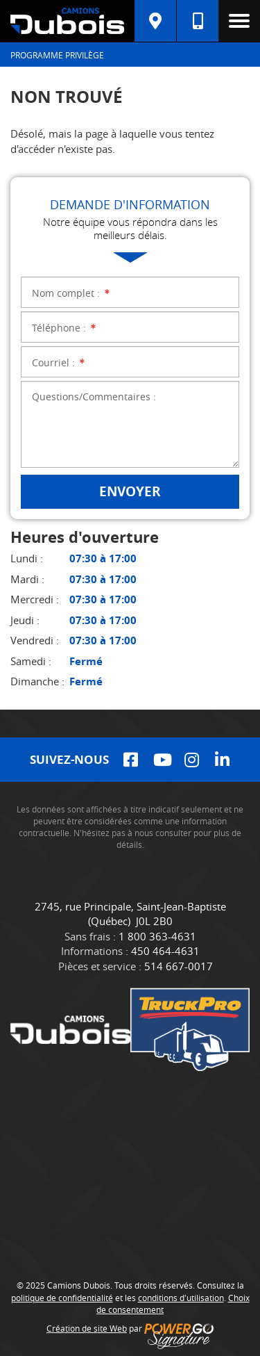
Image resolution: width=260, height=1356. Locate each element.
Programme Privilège (57, 54)
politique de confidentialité (62, 1297)
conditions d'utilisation (181, 1297)
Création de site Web (86, 1328)
